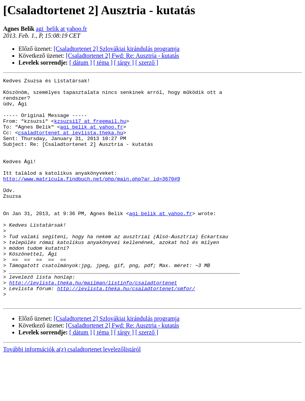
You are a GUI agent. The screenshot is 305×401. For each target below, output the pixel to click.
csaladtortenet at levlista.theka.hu (70, 143)
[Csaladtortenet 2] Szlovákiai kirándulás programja (117, 48)
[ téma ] (103, 62)
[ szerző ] (146, 62)
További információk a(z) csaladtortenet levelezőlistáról (72, 394)
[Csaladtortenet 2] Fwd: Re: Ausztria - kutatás (122, 55)
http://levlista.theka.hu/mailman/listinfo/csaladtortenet (93, 324)
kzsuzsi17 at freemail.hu (90, 130)
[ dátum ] (80, 62)
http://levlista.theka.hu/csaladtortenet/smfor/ (126, 330)
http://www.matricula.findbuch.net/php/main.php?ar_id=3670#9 (91, 199)
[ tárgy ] (124, 62)
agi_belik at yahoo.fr (61, 28)
